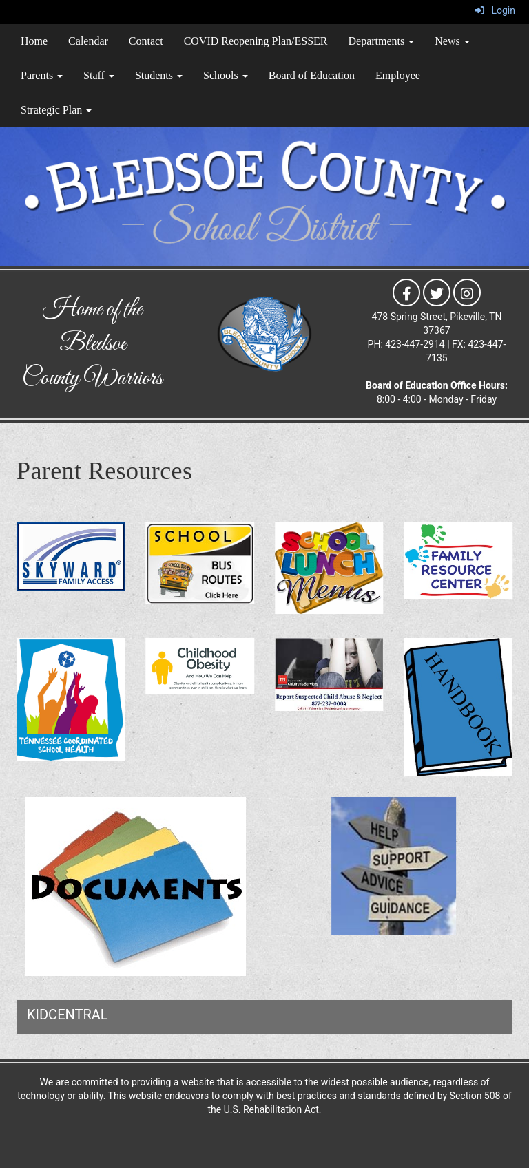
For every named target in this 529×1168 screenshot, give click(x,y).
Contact (146, 41)
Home (34, 41)
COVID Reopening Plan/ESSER (256, 41)
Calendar (88, 41)
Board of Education (312, 75)
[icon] (406, 291)
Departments (382, 41)
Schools (225, 75)
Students (159, 75)
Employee (397, 75)
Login (495, 10)
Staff (98, 75)
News (452, 41)
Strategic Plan (56, 110)
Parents (42, 75)
